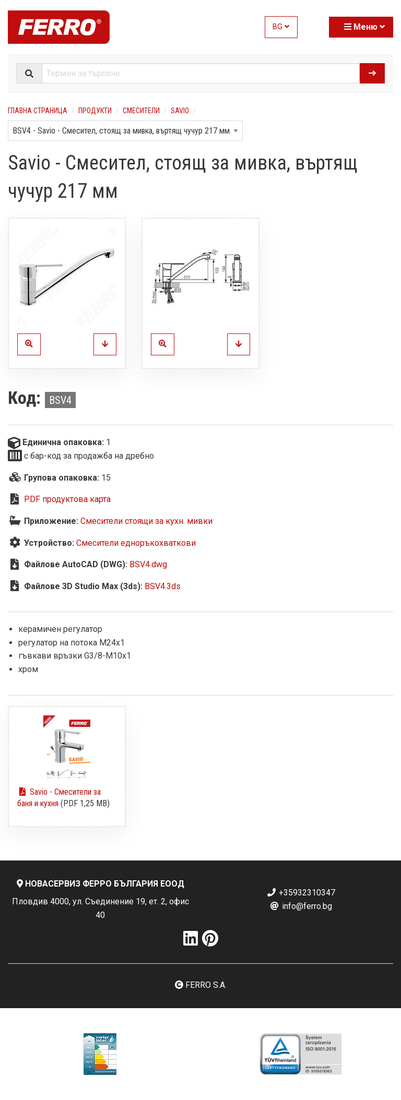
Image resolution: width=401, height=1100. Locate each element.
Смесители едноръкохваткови (136, 543)
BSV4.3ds (163, 586)
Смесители (141, 110)
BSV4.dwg (148, 564)
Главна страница (37, 110)
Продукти (95, 110)
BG (281, 26)
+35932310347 (300, 893)
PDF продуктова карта (67, 499)
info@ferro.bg (300, 906)
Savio (180, 110)
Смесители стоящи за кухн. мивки (146, 521)
